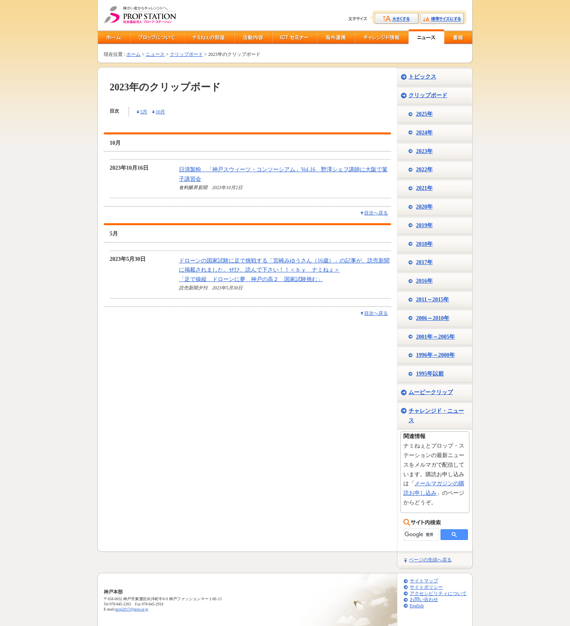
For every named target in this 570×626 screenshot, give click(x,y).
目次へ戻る (376, 213)
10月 (160, 112)
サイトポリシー (426, 587)
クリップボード (186, 54)
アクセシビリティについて (438, 593)
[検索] (421, 534)
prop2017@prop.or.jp (131, 609)
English (417, 606)
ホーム (133, 54)
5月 (143, 112)
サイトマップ (424, 581)
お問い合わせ (424, 599)
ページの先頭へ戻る (430, 560)
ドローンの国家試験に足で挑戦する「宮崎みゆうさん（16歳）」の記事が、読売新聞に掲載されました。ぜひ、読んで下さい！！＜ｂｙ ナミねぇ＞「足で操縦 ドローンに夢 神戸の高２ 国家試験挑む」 (284, 270)
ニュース (155, 54)
